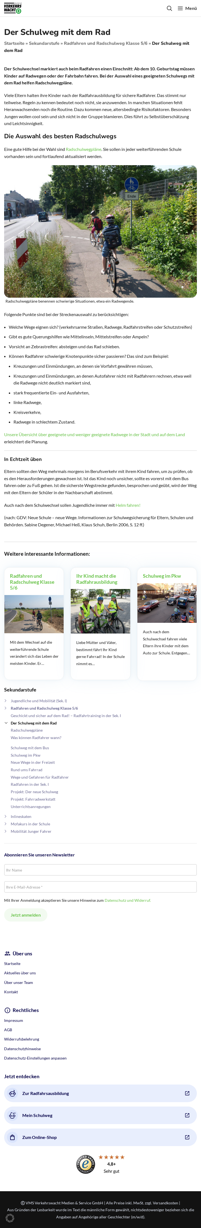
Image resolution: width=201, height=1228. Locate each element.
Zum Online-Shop (32, 1137)
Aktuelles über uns (20, 972)
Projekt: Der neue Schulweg (34, 791)
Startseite (14, 43)
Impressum (13, 1020)
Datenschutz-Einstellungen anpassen (35, 1058)
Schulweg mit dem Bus (30, 747)
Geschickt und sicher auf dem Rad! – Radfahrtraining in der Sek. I (66, 715)
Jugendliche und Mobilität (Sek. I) (39, 700)
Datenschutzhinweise (22, 1048)
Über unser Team (18, 982)
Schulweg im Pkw (25, 755)
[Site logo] (13, 7)
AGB (8, 1029)
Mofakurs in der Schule (30, 824)
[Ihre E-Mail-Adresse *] (100, 887)
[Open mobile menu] (187, 8)
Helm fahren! (128, 505)
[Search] (169, 8)
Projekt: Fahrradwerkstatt (33, 799)
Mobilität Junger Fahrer (31, 831)
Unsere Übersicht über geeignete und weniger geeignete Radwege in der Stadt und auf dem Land (94, 434)
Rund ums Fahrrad (26, 769)
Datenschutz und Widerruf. (128, 900)
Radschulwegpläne (27, 730)
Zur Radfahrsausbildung (38, 1093)
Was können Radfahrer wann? (36, 737)
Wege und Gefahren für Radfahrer (40, 777)
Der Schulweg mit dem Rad (34, 723)
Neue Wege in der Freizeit (33, 762)
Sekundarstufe (44, 43)
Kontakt (11, 991)
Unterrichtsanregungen (31, 806)
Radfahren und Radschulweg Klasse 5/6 (106, 43)
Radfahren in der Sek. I (30, 784)
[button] (10, 1218)
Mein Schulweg (29, 1115)
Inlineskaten (21, 816)
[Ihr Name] (100, 870)
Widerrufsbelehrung (21, 1039)
